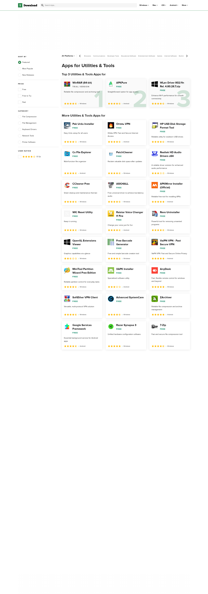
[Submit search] (42, 5)
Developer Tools (113, 56)
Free (22, 89)
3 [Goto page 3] (78, 355)
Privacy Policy (119, 479)
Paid (22, 102)
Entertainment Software (146, 56)
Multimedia (183, 56)
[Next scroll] (187, 56)
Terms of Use (119, 484)
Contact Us (70, 489)
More (185, 5)
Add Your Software (73, 484)
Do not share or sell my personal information (123, 494)
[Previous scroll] (80, 56)
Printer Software (26, 142)
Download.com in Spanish (76, 493)
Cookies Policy (120, 489)
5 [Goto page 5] (92, 355)
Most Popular (25, 68)
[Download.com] (27, 5)
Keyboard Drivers (27, 129)
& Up (29, 156)
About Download (73, 479)
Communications (99, 56)
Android (173, 5)
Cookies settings (121, 500)
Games (159, 56)
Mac (154, 5)
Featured (24, 62)
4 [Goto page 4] (85, 355)
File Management (27, 123)
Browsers (87, 56)
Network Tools (26, 135)
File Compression (27, 116)
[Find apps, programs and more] (88, 5)
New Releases (26, 75)
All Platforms (68, 56)
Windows (143, 5)
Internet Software (170, 56)
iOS (162, 5)
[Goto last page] (185, 355)
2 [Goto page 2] (71, 355)
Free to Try (24, 95)
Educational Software (128, 56)
